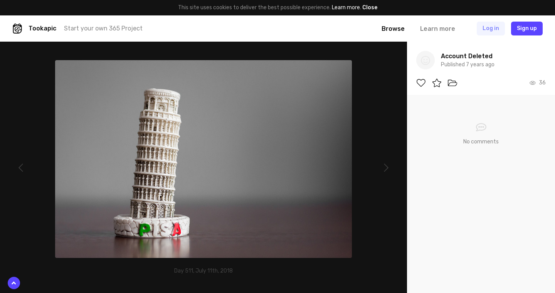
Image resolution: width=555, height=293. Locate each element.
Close (369, 7)
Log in (491, 28)
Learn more (346, 7)
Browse (393, 28)
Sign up (527, 28)
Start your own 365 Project (103, 28)
